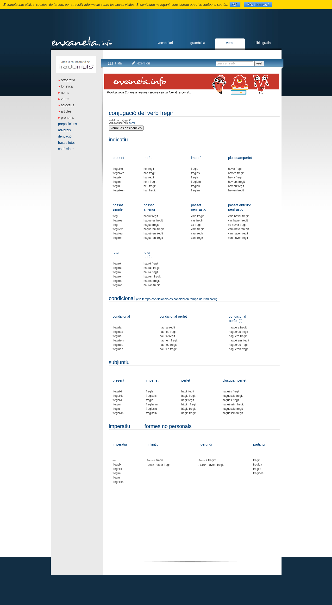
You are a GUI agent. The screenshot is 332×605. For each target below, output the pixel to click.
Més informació (258, 4)
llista (118, 63)
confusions (66, 149)
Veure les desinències (126, 128)
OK (234, 4)
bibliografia (263, 43)
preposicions (67, 124)
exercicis (144, 63)
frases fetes (66, 143)
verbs (230, 43)
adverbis (64, 130)
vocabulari (165, 43)
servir (132, 123)
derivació (65, 136)
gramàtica (197, 43)
